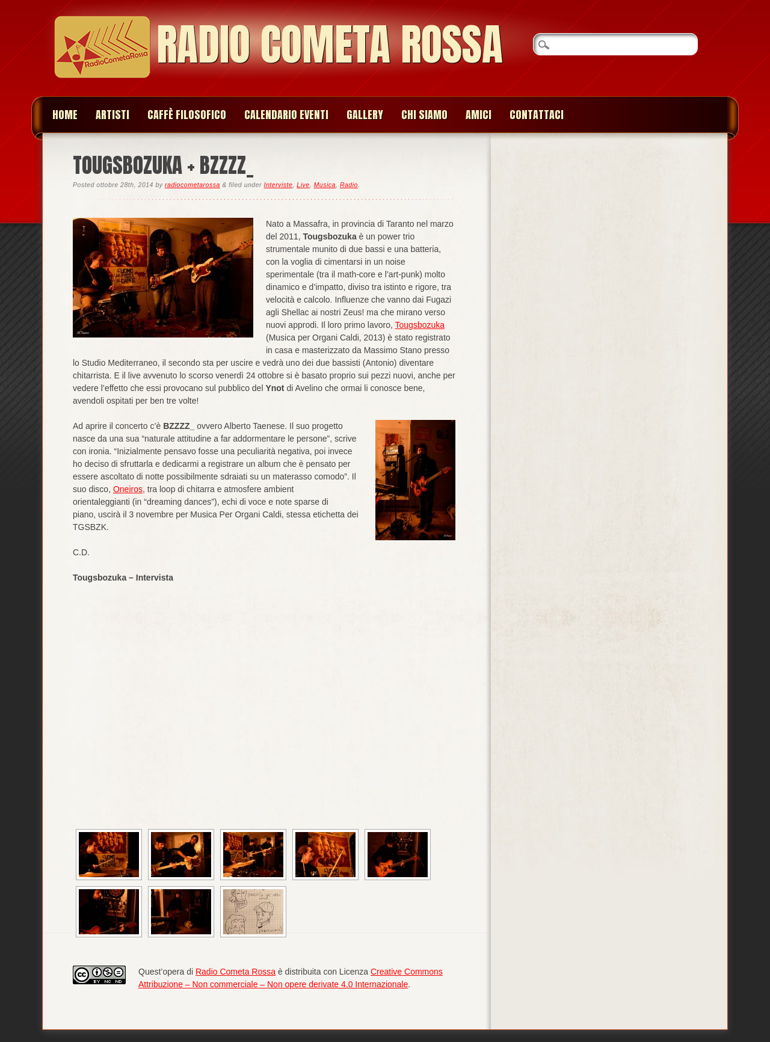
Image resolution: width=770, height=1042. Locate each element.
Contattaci (537, 114)
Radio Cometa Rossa (329, 44)
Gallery (364, 114)
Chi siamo (424, 114)
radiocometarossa (192, 184)
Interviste (278, 184)
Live (303, 184)
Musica (325, 184)
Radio (349, 184)
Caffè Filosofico (186, 114)
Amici (478, 114)
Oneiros (128, 489)
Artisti (112, 114)
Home (65, 114)
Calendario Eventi (286, 114)
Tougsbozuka (420, 325)
